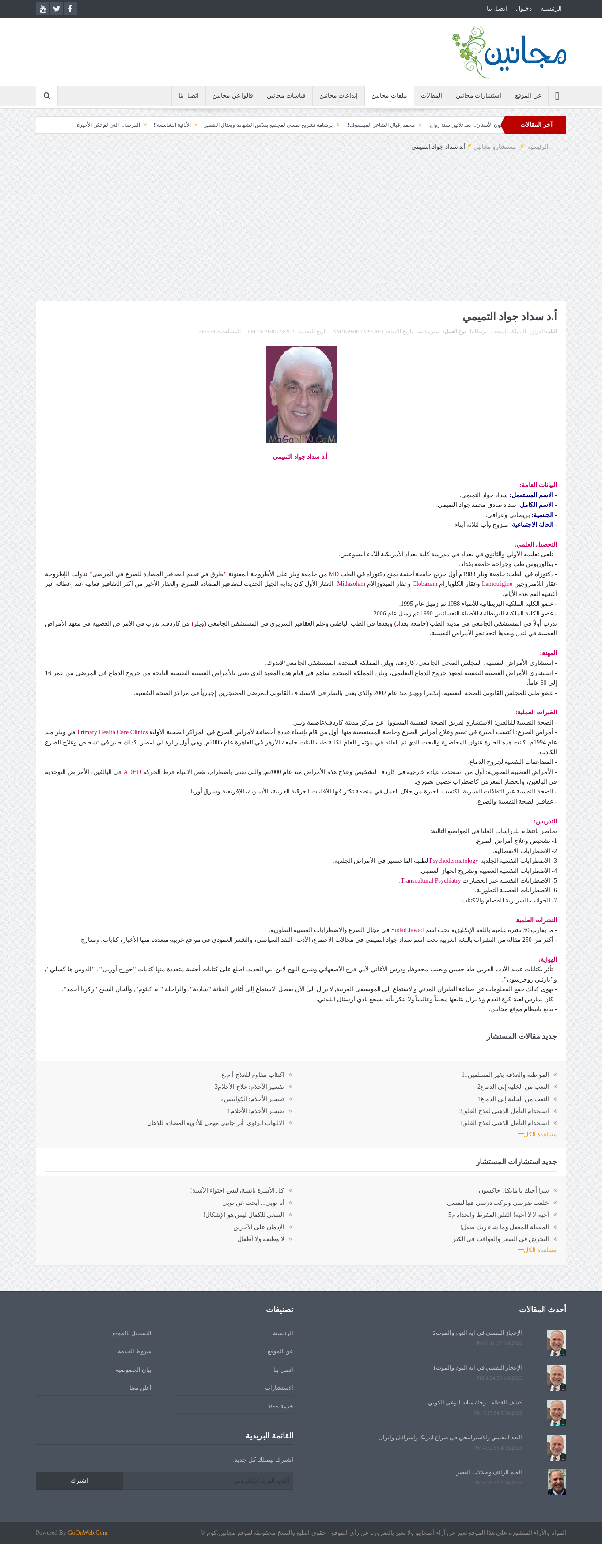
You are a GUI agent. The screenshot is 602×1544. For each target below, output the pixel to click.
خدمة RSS (281, 1406)
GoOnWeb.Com (87, 1532)
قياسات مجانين (286, 95)
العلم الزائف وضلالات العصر (489, 1472)
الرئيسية (551, 8)
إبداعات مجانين (338, 95)
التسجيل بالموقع (131, 1333)
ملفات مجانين (389, 95)
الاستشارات (279, 1388)
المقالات (431, 95)
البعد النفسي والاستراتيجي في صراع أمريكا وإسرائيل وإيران (450, 1437)
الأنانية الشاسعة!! (153, 125)
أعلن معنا (140, 1388)
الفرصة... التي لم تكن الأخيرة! (89, 125)
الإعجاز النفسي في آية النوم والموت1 (477, 1367)
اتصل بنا (497, 8)
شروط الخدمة (134, 1351)
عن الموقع (528, 95)
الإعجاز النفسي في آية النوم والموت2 (477, 1332)
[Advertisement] (301, 234)
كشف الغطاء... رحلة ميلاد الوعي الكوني (475, 1402)
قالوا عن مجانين (232, 95)
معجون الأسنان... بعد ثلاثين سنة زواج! (450, 125)
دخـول (524, 8)
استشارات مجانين (479, 95)
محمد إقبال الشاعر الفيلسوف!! (361, 125)
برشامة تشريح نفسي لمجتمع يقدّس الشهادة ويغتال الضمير (250, 125)
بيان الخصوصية (133, 1370)
